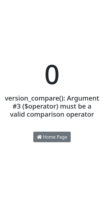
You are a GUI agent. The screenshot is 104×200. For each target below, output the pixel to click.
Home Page (52, 137)
